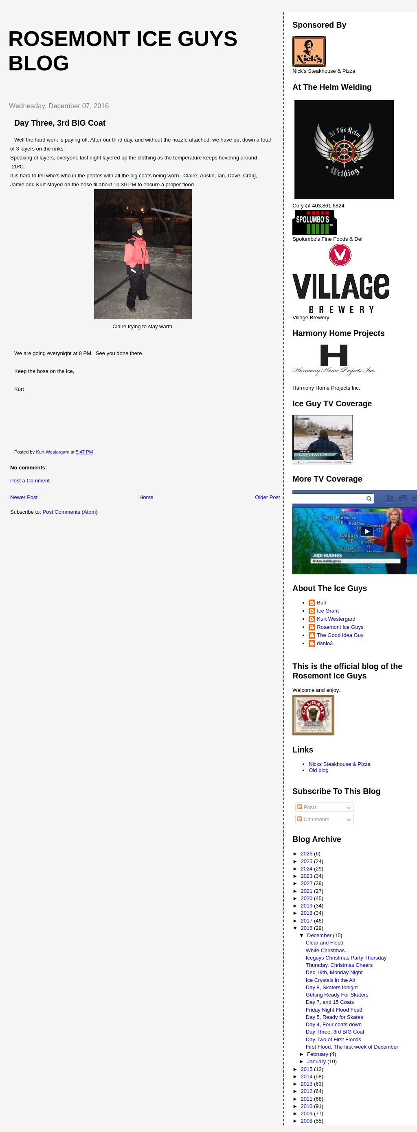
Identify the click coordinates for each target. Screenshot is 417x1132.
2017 (307, 921)
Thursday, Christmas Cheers (339, 965)
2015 (307, 1069)
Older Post (267, 497)
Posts (307, 807)
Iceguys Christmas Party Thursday (346, 958)
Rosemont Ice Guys (340, 627)
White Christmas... (327, 950)
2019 (307, 906)
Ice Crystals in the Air (331, 980)
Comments (313, 819)
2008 (307, 1121)
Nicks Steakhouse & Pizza (340, 764)
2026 (307, 854)
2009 (307, 1113)
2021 (307, 891)
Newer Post (23, 497)
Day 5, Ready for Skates (334, 1017)
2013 (307, 1084)
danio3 (325, 643)
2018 (307, 913)
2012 (307, 1091)
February (318, 1054)
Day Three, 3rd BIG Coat (335, 1032)
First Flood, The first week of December (352, 1047)
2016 (307, 928)
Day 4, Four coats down (334, 1024)
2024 (307, 869)
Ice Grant (327, 611)
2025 (307, 861)
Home (146, 497)
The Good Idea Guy (340, 635)
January (317, 1061)
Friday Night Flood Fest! (334, 1010)
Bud (321, 603)
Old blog (318, 770)
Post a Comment (30, 481)
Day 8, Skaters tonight (332, 987)
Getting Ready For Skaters (337, 995)
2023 (307, 876)
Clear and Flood (325, 943)
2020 (307, 898)
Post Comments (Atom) (70, 512)
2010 (307, 1106)
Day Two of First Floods (333, 1039)
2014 (307, 1076)
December (320, 935)
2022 (307, 883)
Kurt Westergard (336, 619)
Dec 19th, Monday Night (334, 972)
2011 (307, 1099)
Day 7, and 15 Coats (330, 1002)
